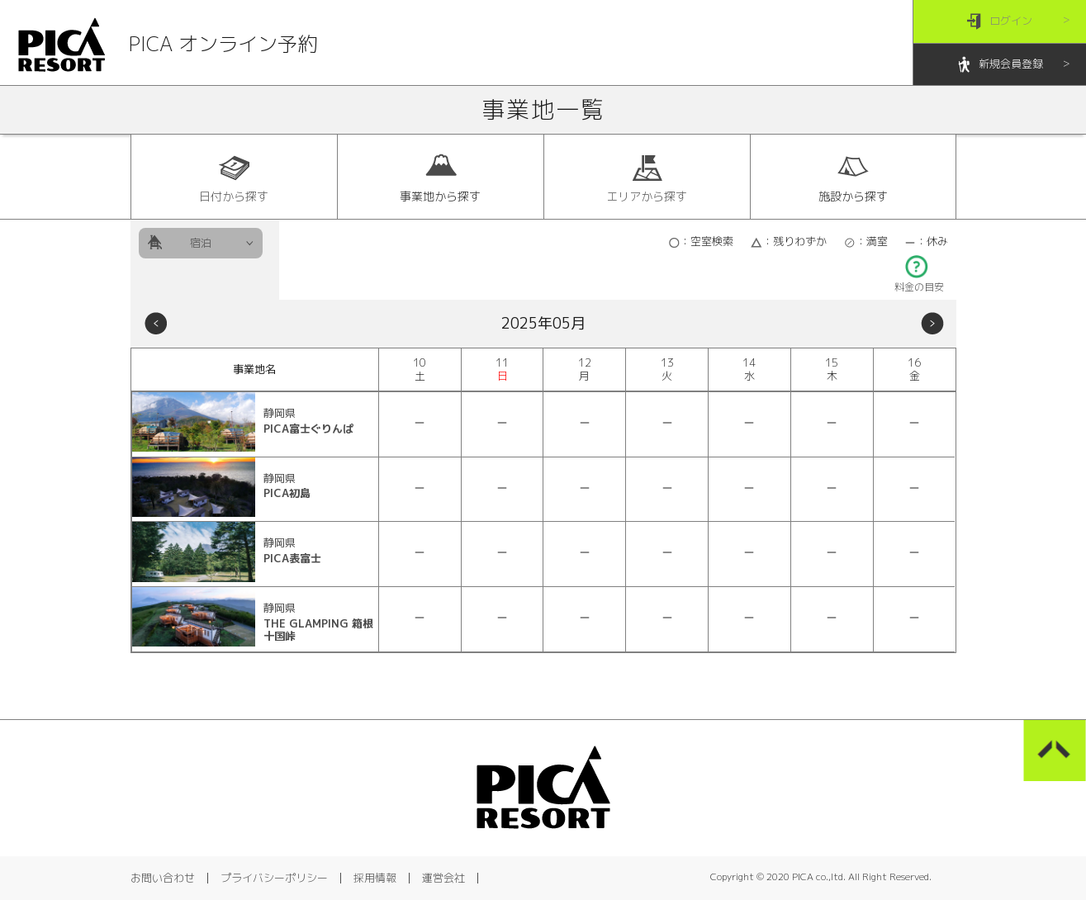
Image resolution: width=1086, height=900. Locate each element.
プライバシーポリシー (274, 877)
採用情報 (374, 877)
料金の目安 (919, 282)
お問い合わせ (162, 877)
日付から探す (233, 177)
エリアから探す (646, 177)
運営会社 (443, 877)
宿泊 (200, 242)
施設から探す (853, 177)
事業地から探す (440, 177)
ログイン (999, 21)
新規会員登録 (999, 64)
